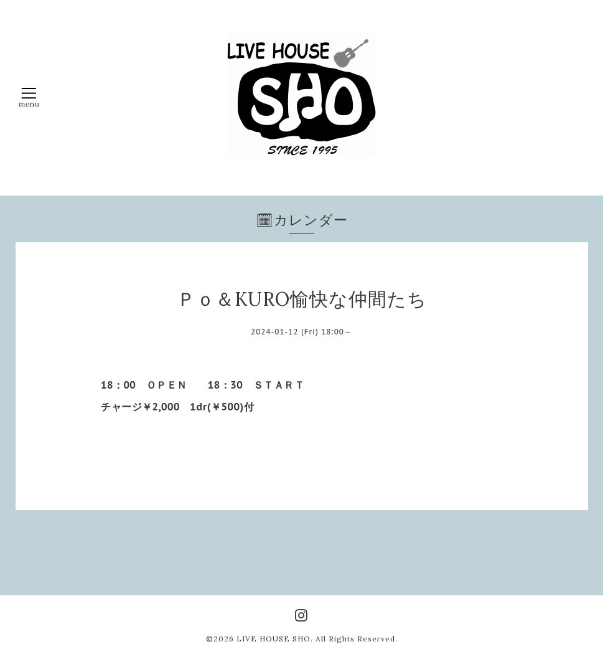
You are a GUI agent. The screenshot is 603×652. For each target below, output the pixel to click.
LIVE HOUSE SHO (273, 638)
